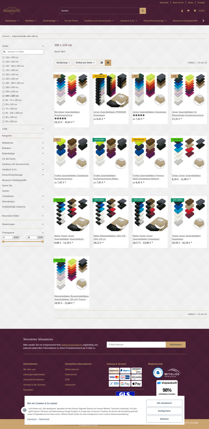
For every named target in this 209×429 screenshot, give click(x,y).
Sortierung (62, 63)
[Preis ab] (7, 237)
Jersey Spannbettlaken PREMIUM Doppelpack (110, 113)
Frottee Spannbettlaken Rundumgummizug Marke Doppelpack (106, 177)
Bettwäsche (7, 143)
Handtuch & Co (9, 169)
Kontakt (201, 2)
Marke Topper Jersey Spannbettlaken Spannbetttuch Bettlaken (69, 238)
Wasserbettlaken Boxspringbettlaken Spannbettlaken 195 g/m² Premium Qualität (71, 298)
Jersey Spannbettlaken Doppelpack (149, 112)
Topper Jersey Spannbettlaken (186, 175)
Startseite (164, 2)
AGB (67, 379)
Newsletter (28, 390)
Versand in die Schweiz (34, 385)
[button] (182, 11)
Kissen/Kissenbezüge (12, 175)
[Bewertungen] (60, 118)
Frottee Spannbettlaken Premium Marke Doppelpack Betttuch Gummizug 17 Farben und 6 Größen (150, 177)
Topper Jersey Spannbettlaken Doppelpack (186, 237)
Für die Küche (8, 159)
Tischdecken (8, 196)
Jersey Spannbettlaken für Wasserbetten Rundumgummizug (188, 113)
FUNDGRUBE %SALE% (13, 207)
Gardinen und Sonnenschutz (15, 164)
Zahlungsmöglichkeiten (34, 374)
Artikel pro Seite (84, 63)
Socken (5, 191)
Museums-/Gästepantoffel (14, 180)
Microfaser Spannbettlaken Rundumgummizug (67, 113)
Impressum (33, 421)
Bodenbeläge (8, 153)
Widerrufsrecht (72, 369)
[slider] (3, 241)
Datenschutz (46, 421)
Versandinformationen (33, 379)
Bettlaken (6, 148)
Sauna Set (7, 185)
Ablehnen (162, 419)
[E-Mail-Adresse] (136, 345)
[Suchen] (99, 11)
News (190, 2)
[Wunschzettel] (188, 11)
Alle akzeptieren (162, 406)
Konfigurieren (162, 413)
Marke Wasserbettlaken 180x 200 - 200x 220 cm (110, 237)
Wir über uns (29, 369)
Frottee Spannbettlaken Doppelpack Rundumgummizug (71, 177)
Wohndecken (8, 201)
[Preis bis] (31, 237)
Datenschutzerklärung (71, 345)
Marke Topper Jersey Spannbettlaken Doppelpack (146, 237)
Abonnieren (176, 344)
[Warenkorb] (199, 11)
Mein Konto (178, 2)
